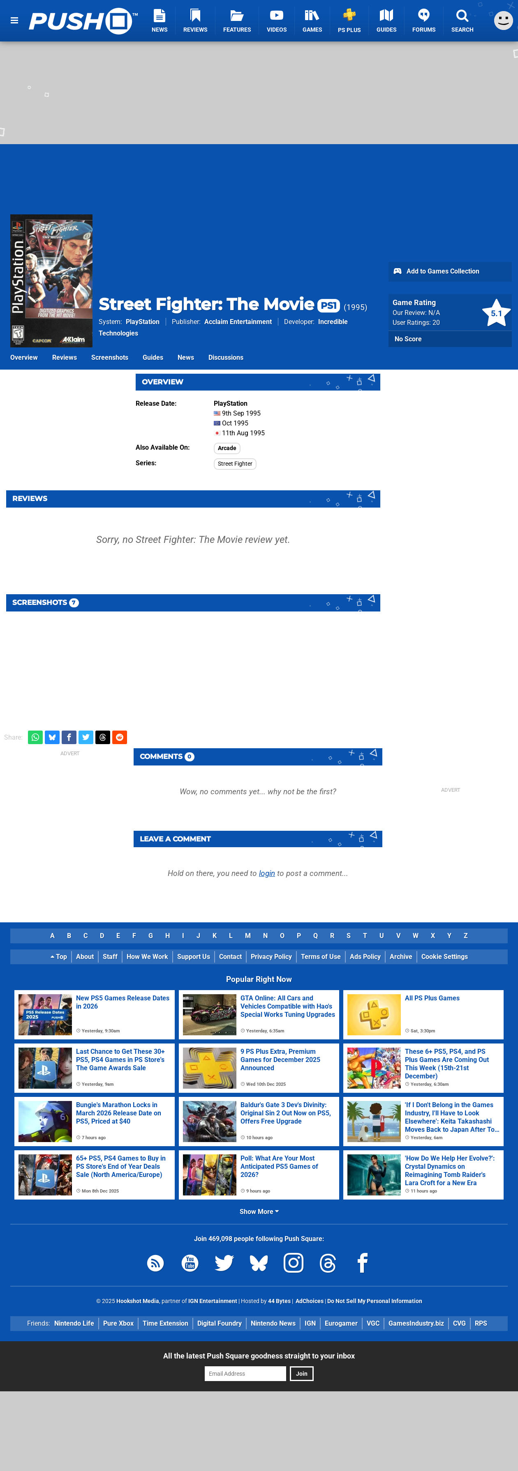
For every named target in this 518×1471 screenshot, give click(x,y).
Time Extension (165, 1323)
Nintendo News (273, 1323)
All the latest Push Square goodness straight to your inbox (259, 1355)
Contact (230, 957)
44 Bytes (279, 1301)
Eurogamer (341, 1323)
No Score (408, 339)
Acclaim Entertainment (238, 322)
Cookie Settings (444, 957)
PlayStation (143, 322)
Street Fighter (235, 463)
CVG (459, 1323)
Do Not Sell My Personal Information (374, 1301)
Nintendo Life (74, 1323)
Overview (24, 357)
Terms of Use (321, 957)
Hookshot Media (137, 1301)
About (85, 957)
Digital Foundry (219, 1323)
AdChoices (309, 1301)
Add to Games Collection (436, 272)
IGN (310, 1323)
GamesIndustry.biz (416, 1323)
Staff (110, 957)
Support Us (193, 957)
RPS (481, 1323)
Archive (401, 957)
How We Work (147, 957)
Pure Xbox (118, 1323)
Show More (259, 1212)
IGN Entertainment (212, 1301)
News (186, 357)
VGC (373, 1323)
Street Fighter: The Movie (219, 304)
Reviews (64, 357)
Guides (153, 357)
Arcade (227, 448)
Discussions (225, 357)
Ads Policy (365, 957)
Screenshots (109, 357)
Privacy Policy (271, 957)
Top (59, 957)
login (267, 873)
